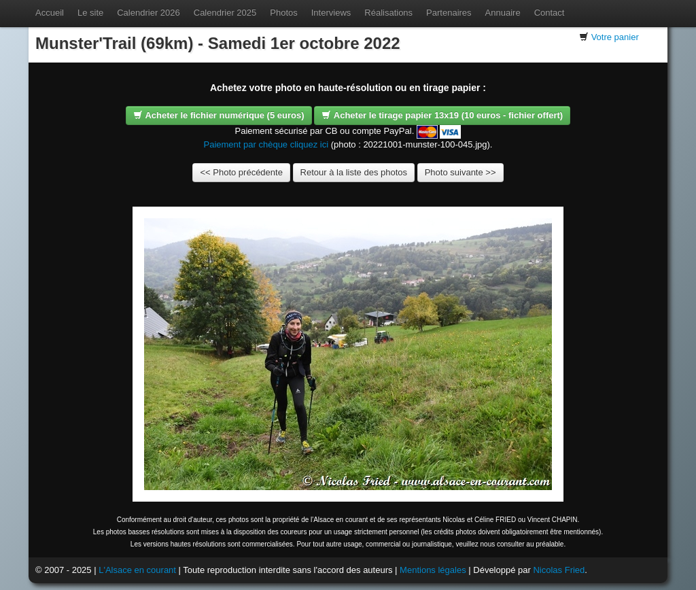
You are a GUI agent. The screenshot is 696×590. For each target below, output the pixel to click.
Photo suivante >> (460, 172)
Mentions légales (433, 570)
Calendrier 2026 (148, 12)
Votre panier (615, 37)
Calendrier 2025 (225, 12)
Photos (283, 12)
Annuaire (503, 12)
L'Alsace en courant (137, 570)
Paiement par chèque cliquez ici (266, 144)
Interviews (331, 12)
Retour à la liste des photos (354, 172)
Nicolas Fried (559, 570)
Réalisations (388, 12)
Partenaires (448, 12)
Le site (90, 12)
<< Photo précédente (241, 172)
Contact (549, 12)
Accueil (49, 12)
